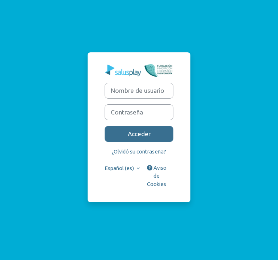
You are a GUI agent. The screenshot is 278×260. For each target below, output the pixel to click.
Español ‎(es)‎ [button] (120, 168)
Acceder (139, 133)
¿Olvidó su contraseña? (139, 151)
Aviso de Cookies (157, 176)
